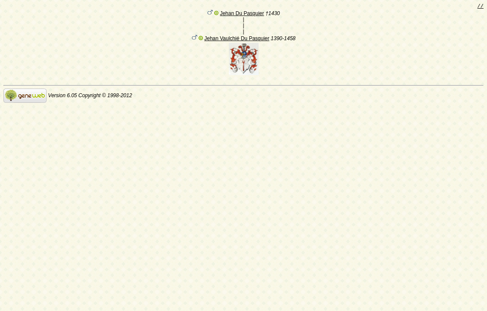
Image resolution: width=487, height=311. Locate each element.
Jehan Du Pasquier (242, 15)
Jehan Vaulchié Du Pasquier (236, 40)
